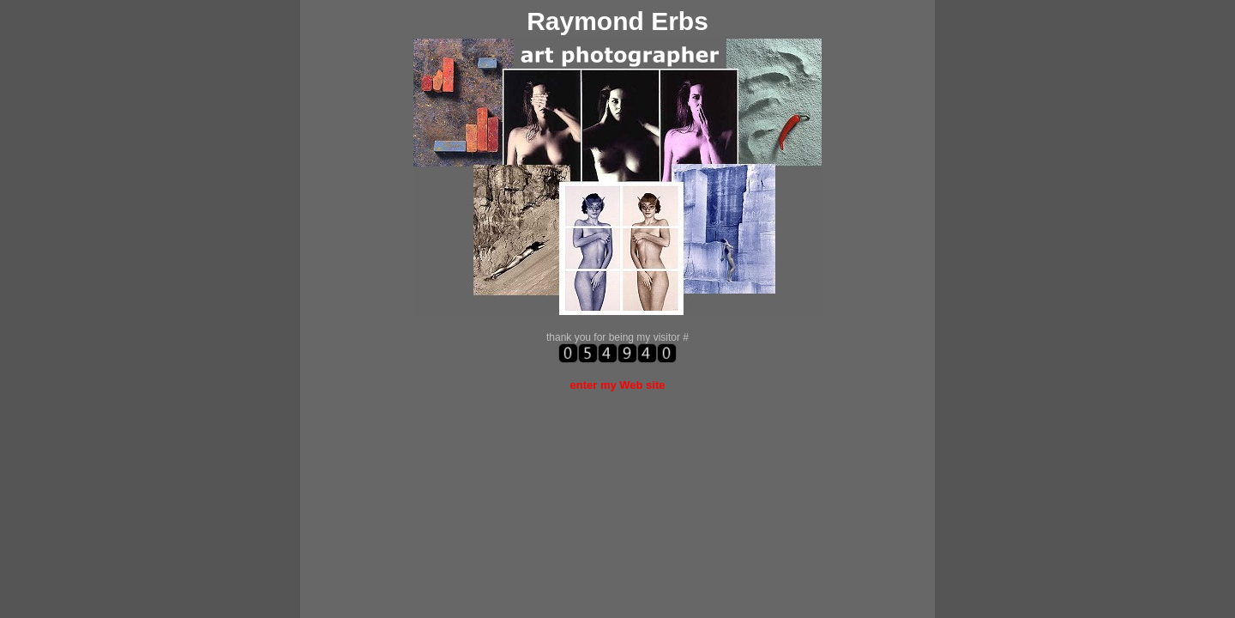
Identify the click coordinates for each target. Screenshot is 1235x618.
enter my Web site (617, 385)
